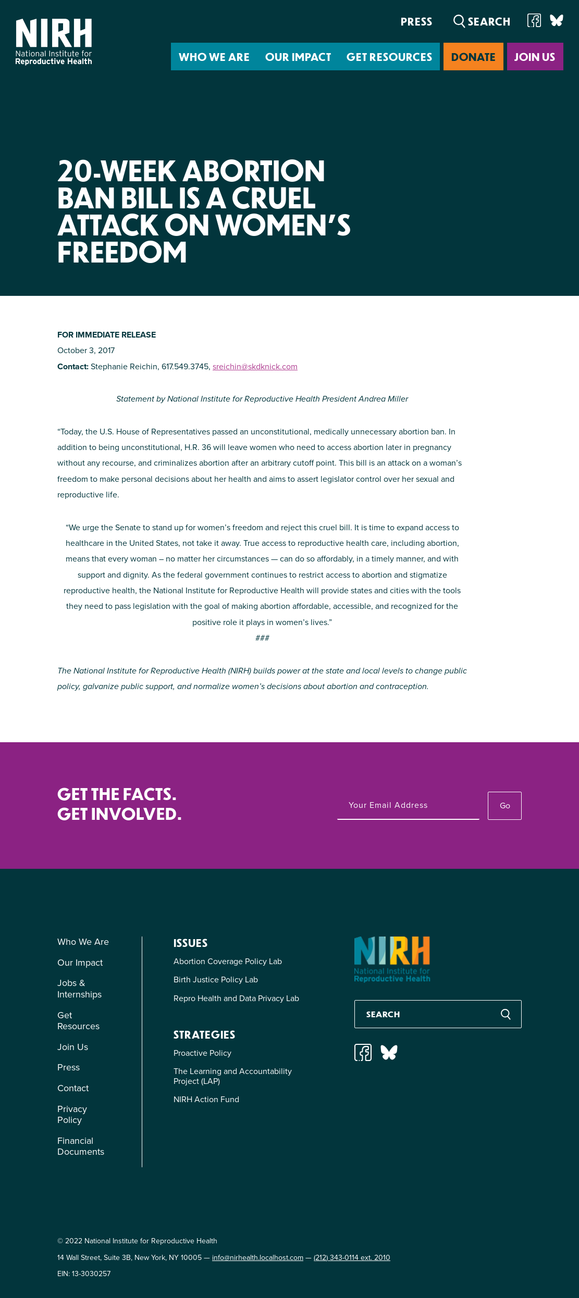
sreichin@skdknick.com (255, 366)
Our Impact (298, 56)
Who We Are (214, 56)
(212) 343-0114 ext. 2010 (352, 1257)
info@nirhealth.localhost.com (257, 1257)
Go (505, 806)
